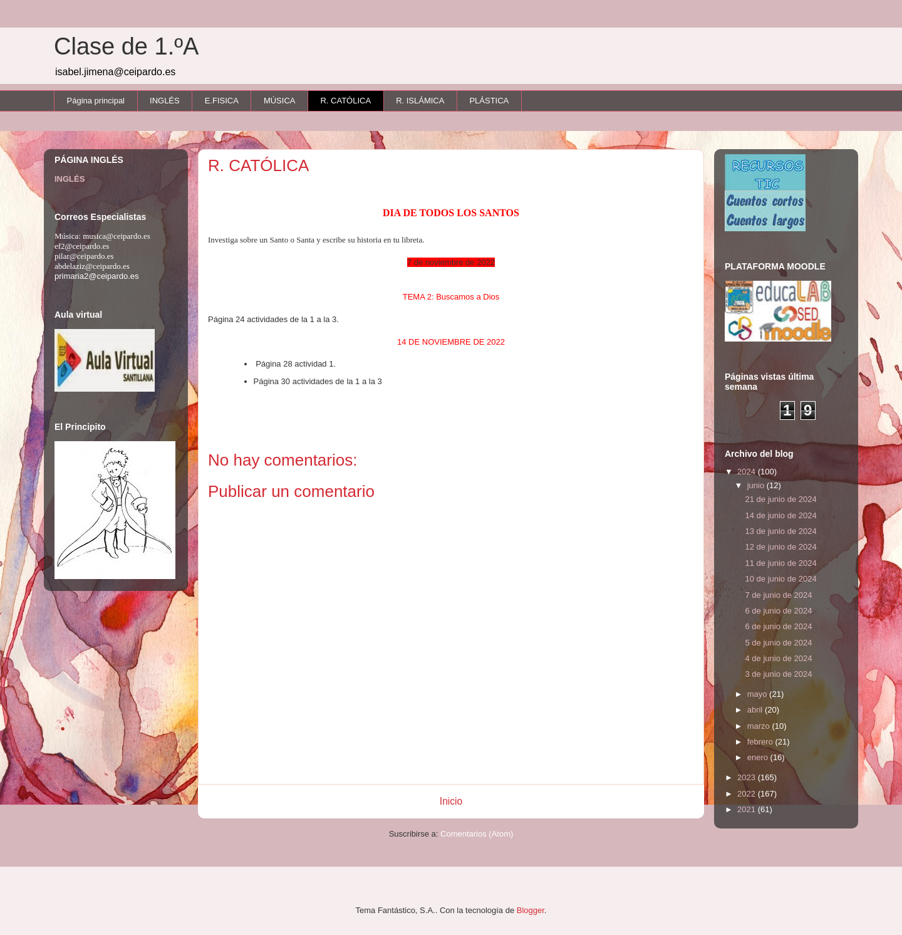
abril (756, 709)
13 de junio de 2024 (780, 531)
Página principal (96, 100)
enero (758, 757)
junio (757, 485)
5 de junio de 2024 (778, 642)
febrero (761, 741)
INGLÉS (165, 100)
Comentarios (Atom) (476, 833)
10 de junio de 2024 (780, 578)
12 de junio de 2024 (780, 546)
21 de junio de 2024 (780, 499)
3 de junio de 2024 (778, 674)
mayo (758, 694)
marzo (759, 726)
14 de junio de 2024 (780, 515)
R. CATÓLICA (345, 100)
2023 (747, 777)
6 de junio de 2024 (778, 610)
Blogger (530, 910)
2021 (747, 809)
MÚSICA (280, 100)
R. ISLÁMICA (420, 100)
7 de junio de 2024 (778, 595)
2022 (747, 793)
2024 (747, 471)
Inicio (451, 801)
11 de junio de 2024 (780, 563)
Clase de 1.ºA (126, 46)
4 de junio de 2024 (778, 658)
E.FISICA (222, 100)
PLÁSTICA (489, 100)
